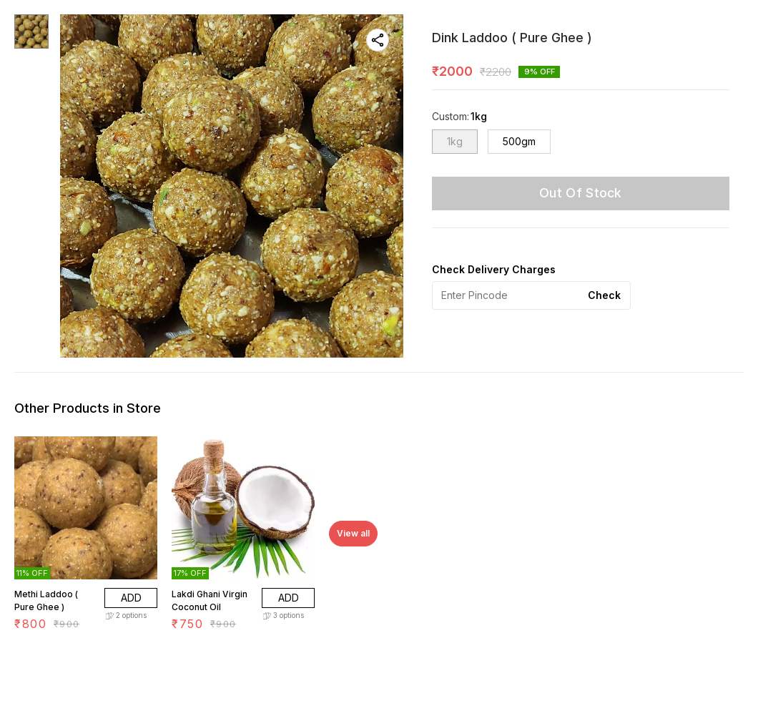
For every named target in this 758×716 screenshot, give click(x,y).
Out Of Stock (580, 192)
